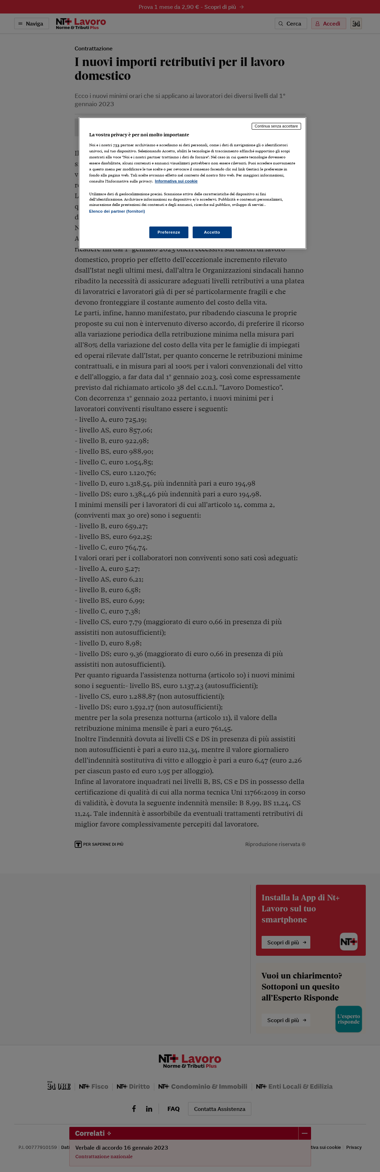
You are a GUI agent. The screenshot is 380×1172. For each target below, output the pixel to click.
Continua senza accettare (276, 126)
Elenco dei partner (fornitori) (117, 211)
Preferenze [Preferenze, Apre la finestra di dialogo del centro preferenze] (168, 232)
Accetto (212, 232)
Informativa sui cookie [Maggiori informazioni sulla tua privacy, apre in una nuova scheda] (176, 181)
